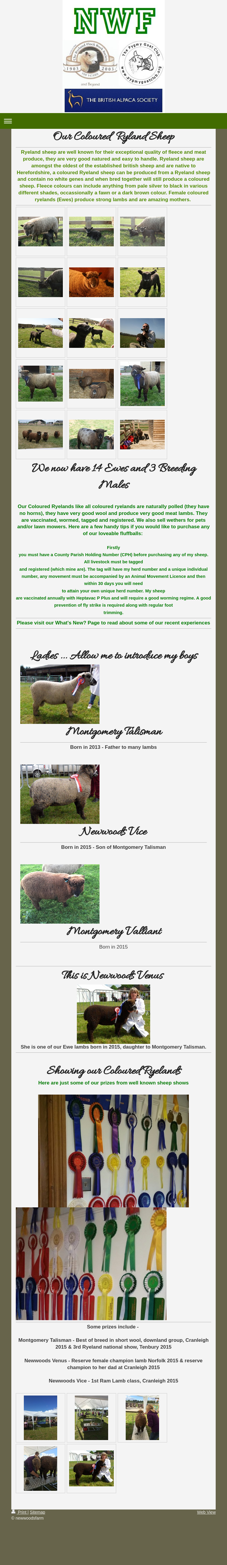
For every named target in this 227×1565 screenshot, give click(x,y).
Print (19, 1512)
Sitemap (37, 1512)
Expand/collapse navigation (113, 121)
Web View (206, 1512)
